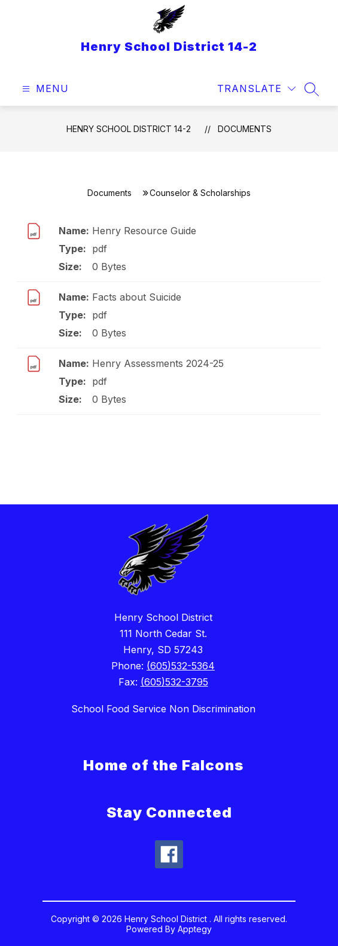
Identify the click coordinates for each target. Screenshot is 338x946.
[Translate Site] (256, 88)
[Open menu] (44, 88)
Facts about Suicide (136, 297)
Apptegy (195, 929)
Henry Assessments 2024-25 (158, 363)
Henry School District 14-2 (128, 129)
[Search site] (311, 89)
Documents (245, 129)
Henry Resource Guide (144, 231)
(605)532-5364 (181, 666)
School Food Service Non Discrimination (163, 709)
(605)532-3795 (174, 682)
